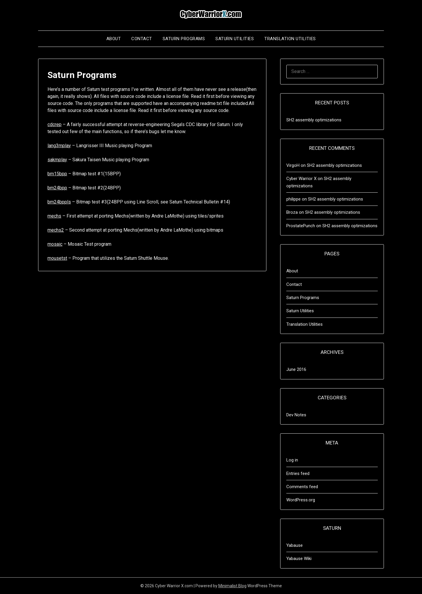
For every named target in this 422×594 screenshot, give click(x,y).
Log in (292, 460)
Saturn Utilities (234, 38)
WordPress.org (300, 500)
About (113, 38)
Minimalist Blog (232, 585)
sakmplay (57, 159)
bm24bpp (57, 188)
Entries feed (297, 473)
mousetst (57, 258)
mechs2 (55, 230)
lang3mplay (59, 145)
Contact (141, 38)
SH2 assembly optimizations (313, 120)
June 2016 (296, 369)
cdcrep (54, 124)
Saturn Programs (184, 38)
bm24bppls (59, 202)
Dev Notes (296, 415)
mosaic (54, 244)
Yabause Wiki (299, 558)
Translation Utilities (290, 38)
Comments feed (302, 486)
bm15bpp (57, 173)
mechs (54, 216)
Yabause (294, 545)
